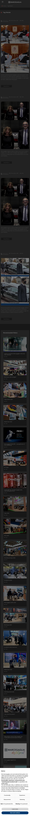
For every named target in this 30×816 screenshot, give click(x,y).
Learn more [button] (15, 809)
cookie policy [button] (4, 783)
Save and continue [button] (15, 812)
